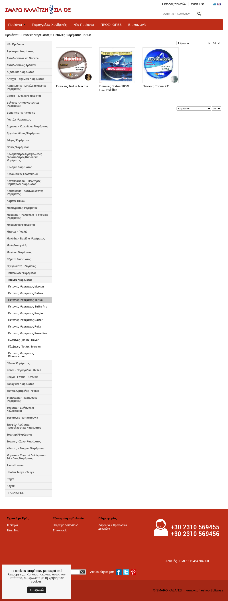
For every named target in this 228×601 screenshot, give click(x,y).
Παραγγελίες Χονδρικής (49, 24)
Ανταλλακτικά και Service (23, 58)
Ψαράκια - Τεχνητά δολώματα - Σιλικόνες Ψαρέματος (26, 457)
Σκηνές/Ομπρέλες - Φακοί (23, 390)
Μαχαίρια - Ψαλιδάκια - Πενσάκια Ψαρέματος (27, 216)
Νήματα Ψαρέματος (19, 259)
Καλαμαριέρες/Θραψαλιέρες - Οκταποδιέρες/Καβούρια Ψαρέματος (25, 157)
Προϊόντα (15, 24)
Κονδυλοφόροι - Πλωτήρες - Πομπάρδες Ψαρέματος (24, 182)
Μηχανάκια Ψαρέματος (21, 224)
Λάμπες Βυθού (16, 201)
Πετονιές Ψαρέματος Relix (24, 326)
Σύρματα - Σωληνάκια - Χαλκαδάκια (21, 409)
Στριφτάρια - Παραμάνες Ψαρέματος (22, 399)
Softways (216, 590)
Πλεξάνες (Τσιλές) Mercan (24, 346)
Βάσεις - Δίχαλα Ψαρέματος (24, 95)
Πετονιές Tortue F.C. (156, 86)
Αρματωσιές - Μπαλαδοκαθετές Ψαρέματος (26, 87)
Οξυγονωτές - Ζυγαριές (21, 266)
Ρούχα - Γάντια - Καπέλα (22, 377)
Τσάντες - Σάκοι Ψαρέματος (24, 441)
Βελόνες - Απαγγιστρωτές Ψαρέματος (23, 104)
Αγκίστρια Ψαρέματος (20, 51)
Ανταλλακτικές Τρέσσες (21, 65)
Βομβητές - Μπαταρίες (21, 112)
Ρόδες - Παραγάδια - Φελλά (24, 370)
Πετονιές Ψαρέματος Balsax (25, 293)
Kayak (10, 486)
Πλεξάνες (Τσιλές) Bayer (23, 340)
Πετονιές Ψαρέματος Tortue (72, 35)
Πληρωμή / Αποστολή (65, 525)
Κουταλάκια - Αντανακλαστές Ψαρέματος (25, 192)
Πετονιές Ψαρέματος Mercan (26, 286)
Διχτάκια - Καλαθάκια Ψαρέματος (27, 126)
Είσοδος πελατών (174, 4)
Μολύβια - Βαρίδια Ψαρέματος (26, 238)
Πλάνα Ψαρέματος (18, 363)
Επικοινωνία (137, 24)
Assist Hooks (15, 465)
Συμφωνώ (37, 590)
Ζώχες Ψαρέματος (18, 140)
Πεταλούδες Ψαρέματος (21, 273)
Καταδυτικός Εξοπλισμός (22, 174)
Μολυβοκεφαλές (17, 245)
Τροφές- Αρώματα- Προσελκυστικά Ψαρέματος (24, 426)
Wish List (197, 4)
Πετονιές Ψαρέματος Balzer (25, 320)
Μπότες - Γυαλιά (17, 231)
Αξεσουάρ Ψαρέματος (20, 72)
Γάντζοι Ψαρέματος (19, 119)
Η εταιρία (12, 525)
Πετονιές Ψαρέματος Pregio (25, 313)
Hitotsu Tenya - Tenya (20, 472)
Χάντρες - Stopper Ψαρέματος (25, 448)
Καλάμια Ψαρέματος (19, 167)
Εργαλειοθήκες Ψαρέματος (23, 133)
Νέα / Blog (13, 530)
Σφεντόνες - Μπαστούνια (22, 417)
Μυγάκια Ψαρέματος (19, 252)
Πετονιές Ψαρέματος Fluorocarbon (21, 355)
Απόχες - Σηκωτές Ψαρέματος (25, 78)
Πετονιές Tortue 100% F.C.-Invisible (114, 88)
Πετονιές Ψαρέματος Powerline (27, 333)
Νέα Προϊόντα (83, 24)
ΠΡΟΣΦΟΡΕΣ (111, 24)
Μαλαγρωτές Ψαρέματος (22, 207)
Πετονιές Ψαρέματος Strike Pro (27, 306)
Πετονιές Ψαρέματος (35, 35)
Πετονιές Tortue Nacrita (72, 86)
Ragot (10, 479)
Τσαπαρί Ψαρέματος (19, 434)
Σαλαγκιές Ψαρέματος (20, 384)
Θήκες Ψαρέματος (18, 147)
